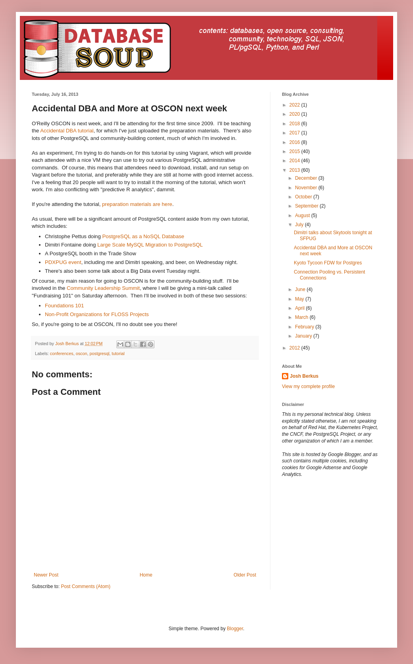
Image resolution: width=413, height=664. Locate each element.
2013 (295, 170)
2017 (295, 133)
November (306, 187)
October (304, 197)
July (300, 224)
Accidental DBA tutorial (66, 131)
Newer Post (46, 575)
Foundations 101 (64, 306)
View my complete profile (308, 386)
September (307, 206)
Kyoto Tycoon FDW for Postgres (328, 263)
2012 (295, 348)
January (304, 336)
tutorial (118, 353)
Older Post (245, 575)
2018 (295, 123)
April (300, 308)
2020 (295, 114)
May (300, 299)
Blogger (235, 628)
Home (146, 575)
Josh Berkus (304, 376)
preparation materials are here (137, 204)
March (302, 317)
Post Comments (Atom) (85, 586)
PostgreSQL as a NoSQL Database (143, 236)
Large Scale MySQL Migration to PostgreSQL (150, 245)
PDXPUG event (63, 262)
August (303, 215)
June (301, 289)
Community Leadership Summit (103, 288)
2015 (295, 151)
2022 (295, 105)
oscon (81, 353)
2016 (295, 142)
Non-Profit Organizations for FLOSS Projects (97, 314)
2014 (295, 160)
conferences (61, 353)
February (305, 327)
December (306, 178)
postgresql (99, 353)
